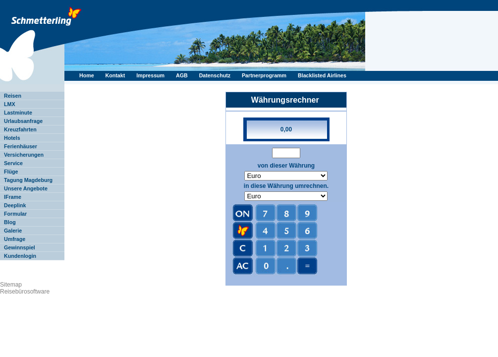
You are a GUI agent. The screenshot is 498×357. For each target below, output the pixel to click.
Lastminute (18, 113)
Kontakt (116, 75)
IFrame (12, 197)
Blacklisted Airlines (322, 75)
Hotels (12, 138)
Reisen (12, 96)
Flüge (11, 172)
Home (87, 75)
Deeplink (15, 205)
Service (13, 163)
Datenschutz (215, 75)
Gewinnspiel (19, 247)
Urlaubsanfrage (23, 121)
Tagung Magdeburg (28, 180)
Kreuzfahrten (20, 129)
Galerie (13, 231)
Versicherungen (24, 155)
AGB (182, 75)
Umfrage (14, 239)
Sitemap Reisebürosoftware (25, 288)
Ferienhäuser (20, 146)
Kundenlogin (20, 256)
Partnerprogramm (265, 75)
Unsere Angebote (26, 188)
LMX (9, 104)
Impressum (151, 75)
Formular (15, 214)
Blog (10, 222)
